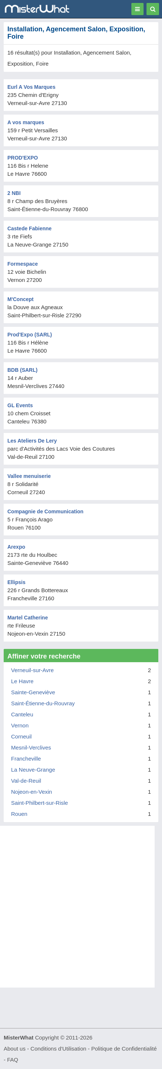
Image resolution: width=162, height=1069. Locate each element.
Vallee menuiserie (29, 476)
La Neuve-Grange (33, 769)
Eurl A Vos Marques (31, 87)
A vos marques (25, 122)
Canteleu (22, 714)
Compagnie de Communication (45, 511)
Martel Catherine (27, 618)
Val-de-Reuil (26, 781)
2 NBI (14, 193)
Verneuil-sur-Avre (32, 670)
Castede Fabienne (29, 228)
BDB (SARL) (22, 370)
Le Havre (22, 681)
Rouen (19, 814)
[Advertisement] (81, 907)
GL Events (20, 405)
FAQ (12, 1059)
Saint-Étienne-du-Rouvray (43, 703)
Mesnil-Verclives (31, 747)
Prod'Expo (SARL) (29, 335)
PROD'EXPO (22, 158)
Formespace (22, 264)
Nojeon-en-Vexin (31, 792)
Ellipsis (16, 582)
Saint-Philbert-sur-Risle (39, 803)
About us (14, 1048)
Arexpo (16, 547)
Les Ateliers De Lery (32, 441)
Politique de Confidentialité (124, 1048)
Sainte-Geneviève (33, 692)
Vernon (20, 725)
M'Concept (20, 299)
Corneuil (21, 736)
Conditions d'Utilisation (58, 1048)
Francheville (26, 758)
